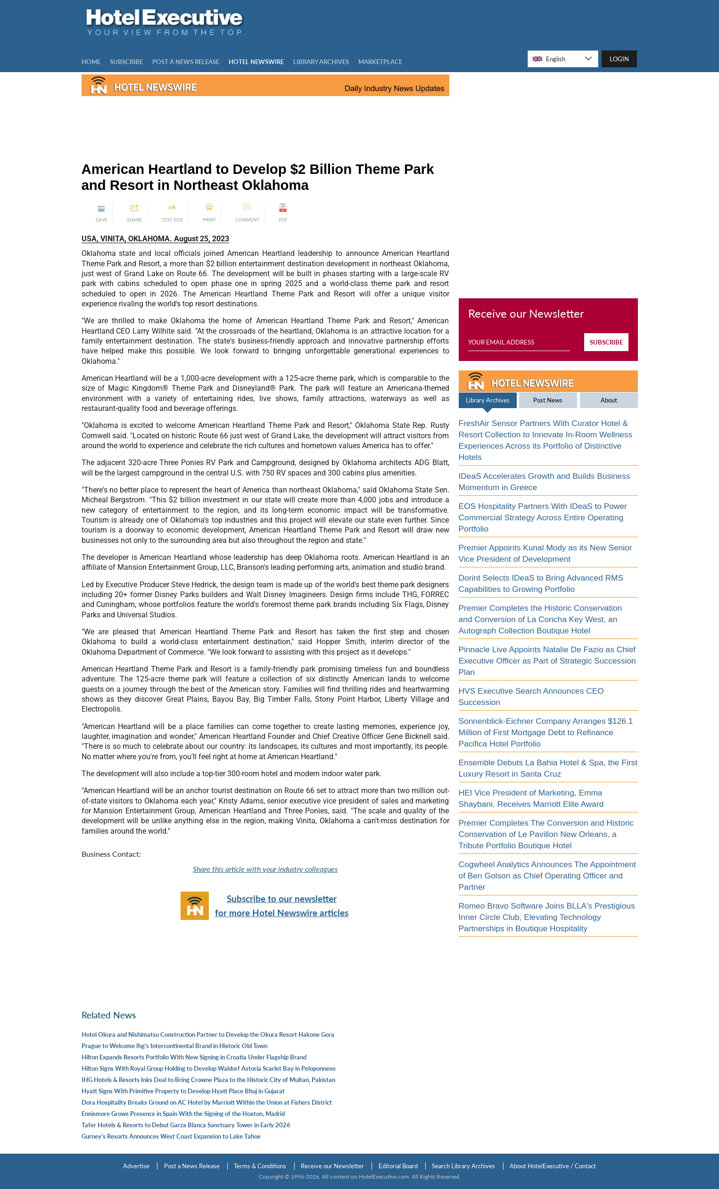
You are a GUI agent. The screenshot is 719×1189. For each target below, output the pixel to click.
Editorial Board (398, 1166)
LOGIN (619, 59)
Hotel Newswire (256, 62)
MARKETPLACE (380, 62)
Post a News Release (192, 1166)
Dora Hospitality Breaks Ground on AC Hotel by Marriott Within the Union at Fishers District (207, 1102)
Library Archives (488, 400)
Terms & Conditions (260, 1166)
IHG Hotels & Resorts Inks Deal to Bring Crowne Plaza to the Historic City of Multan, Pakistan (208, 1079)
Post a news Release (185, 62)
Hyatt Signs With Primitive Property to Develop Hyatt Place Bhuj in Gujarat (183, 1091)
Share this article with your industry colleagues (265, 868)
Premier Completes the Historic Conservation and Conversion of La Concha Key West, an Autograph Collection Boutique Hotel (540, 619)
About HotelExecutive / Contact (553, 1166)
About (609, 400)
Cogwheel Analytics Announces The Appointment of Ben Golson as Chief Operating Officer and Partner (547, 876)
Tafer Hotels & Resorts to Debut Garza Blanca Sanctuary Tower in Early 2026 (186, 1125)
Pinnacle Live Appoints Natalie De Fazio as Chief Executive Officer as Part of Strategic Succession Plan (547, 661)
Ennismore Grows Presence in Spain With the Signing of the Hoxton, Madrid (183, 1113)
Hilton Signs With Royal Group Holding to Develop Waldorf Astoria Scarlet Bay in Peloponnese (209, 1068)
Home (91, 62)
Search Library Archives (463, 1166)
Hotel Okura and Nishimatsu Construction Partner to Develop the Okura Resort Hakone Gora (208, 1034)
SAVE (101, 212)
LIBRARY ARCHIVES (321, 62)
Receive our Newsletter (332, 1166)
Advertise (136, 1166)
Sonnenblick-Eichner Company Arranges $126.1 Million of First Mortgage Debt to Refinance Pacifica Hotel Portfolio (546, 732)
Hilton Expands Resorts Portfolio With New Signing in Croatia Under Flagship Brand (194, 1057)
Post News (547, 400)
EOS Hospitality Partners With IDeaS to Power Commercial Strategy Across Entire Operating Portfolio (543, 517)
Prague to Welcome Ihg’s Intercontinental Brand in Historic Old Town (174, 1046)
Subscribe (126, 62)
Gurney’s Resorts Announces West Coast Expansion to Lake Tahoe (171, 1136)
